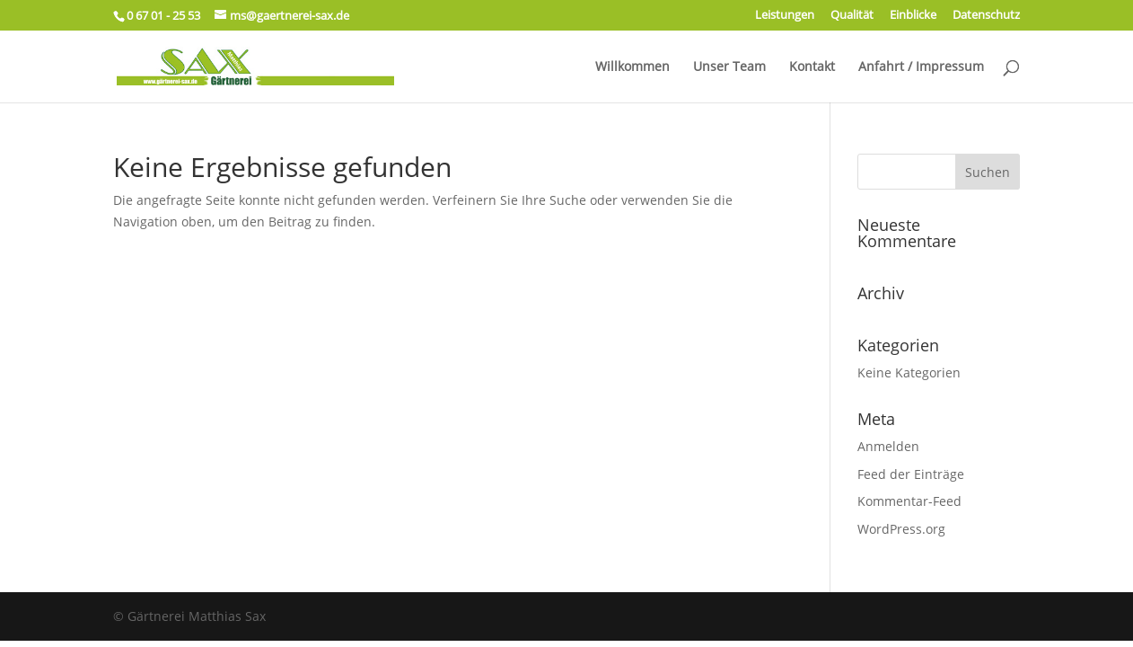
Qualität (852, 15)
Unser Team (729, 67)
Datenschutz (986, 15)
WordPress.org (901, 528)
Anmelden (888, 446)
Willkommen (632, 67)
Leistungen (784, 15)
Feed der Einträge (910, 474)
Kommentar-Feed (909, 501)
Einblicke (913, 15)
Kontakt (812, 67)
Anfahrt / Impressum (921, 67)
